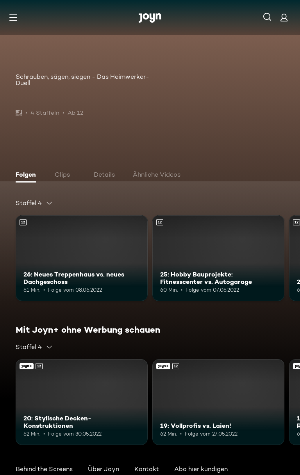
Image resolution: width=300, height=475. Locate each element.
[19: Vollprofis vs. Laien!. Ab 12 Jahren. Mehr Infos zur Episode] (218, 402)
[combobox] (34, 203)
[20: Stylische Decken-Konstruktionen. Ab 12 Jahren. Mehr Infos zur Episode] (82, 402)
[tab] (27, 175)
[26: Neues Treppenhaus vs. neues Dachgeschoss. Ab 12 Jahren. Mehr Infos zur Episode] (82, 258)
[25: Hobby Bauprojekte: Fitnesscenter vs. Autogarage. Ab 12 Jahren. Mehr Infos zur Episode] (218, 258)
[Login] (284, 17)
